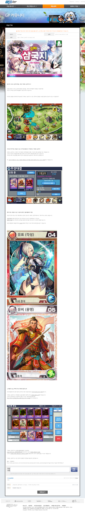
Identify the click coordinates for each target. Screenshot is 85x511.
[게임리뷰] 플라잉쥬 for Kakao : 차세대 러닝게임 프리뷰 (25, 484)
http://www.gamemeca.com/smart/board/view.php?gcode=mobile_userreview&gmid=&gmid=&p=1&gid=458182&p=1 (35, 463)
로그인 (77, 1)
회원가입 (72, 1)
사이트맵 (83, 1)
